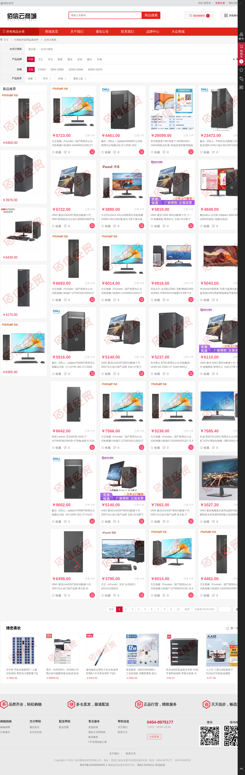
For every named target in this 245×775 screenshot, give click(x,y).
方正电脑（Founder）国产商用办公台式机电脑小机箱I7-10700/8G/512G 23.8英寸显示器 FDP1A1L (172, 588)
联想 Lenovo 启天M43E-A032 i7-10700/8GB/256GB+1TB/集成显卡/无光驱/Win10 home (73, 440)
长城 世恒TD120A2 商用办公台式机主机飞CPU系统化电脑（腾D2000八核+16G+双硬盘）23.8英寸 (220, 440)
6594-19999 (57, 69)
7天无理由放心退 (97, 742)
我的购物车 (199, 15)
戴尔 (89, 59)
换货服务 (93, 737)
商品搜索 (151, 15)
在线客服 (154, 736)
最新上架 (80, 78)
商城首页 (51, 31)
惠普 (60, 59)
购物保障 (5, 727)
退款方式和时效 (96, 732)
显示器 (32, 49)
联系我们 (127, 31)
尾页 (187, 609)
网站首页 (8, 3)
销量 (32, 78)
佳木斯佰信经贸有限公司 (22, 16)
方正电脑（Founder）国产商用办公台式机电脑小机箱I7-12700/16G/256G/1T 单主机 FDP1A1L (73, 293)
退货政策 (93, 727)
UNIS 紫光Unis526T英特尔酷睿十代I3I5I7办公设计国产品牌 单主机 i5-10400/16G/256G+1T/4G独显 (71, 588)
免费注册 (220, 3)
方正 (40, 59)
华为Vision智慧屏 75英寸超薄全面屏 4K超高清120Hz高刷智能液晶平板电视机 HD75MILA (221, 293)
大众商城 (178, 31)
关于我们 (76, 31)
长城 (99, 59)
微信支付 (34, 727)
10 (178, 609)
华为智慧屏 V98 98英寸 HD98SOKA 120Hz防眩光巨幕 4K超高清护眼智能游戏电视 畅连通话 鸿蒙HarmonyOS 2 (172, 145)
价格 (62, 78)
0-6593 (42, 69)
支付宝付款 (36, 732)
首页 (6, 39)
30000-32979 (95, 69)
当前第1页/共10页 (204, 609)
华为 (50, 59)
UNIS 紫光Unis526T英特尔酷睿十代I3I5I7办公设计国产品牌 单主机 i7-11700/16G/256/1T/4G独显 (170, 514)
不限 (30, 59)
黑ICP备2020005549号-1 (93, 765)
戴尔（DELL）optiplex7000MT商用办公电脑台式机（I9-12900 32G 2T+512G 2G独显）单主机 (73, 514)
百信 (79, 59)
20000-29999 (76, 69)
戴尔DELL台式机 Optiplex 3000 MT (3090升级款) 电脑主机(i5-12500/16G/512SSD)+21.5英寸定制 (219, 219)
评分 (47, 78)
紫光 (70, 59)
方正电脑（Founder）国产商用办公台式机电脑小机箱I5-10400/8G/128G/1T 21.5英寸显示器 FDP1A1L (72, 145)
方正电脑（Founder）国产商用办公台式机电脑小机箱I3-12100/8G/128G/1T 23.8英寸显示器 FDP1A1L (121, 293)
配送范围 (64, 727)
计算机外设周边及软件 (26, 39)
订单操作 (5, 732)
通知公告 (102, 31)
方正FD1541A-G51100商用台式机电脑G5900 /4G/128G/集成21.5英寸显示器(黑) (122, 219)
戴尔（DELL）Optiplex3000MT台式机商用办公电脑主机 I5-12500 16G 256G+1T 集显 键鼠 (121, 145)
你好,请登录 (204, 3)
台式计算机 (50, 39)
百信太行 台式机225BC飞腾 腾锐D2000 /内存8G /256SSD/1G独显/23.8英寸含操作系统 (172, 293)
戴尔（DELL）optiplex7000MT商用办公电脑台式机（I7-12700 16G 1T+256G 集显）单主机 (73, 366)
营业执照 (160, 765)
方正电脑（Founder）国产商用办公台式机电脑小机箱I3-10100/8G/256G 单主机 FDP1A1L (221, 588)
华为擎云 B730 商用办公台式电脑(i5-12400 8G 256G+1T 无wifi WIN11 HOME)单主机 (171, 366)
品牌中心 (152, 31)
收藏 (56, 152)
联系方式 (122, 732)
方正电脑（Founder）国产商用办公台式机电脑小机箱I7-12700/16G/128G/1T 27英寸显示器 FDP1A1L (122, 440)
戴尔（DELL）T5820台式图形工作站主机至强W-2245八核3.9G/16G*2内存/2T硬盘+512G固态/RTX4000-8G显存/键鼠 (221, 145)
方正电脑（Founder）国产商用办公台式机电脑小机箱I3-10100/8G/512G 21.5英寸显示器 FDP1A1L (172, 440)
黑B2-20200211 (145, 765)
